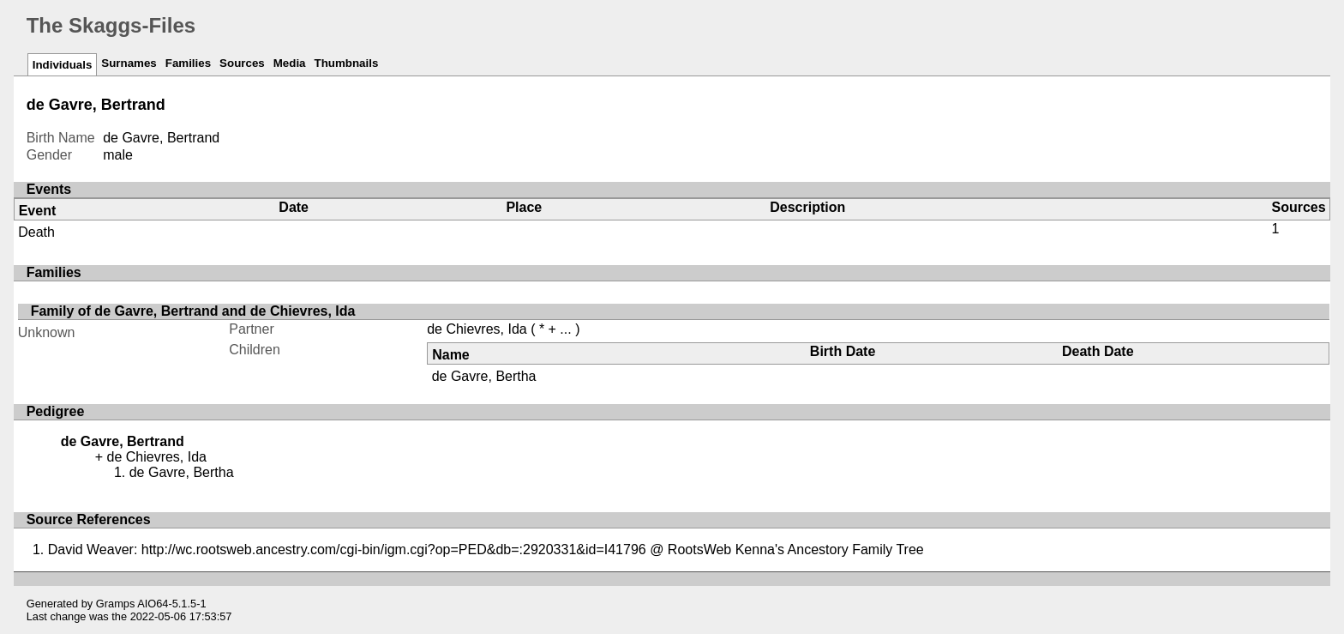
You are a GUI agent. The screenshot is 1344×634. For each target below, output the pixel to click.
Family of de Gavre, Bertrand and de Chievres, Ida (193, 311)
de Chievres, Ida (477, 329)
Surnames (128, 63)
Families (188, 63)
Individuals (63, 64)
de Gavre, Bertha (484, 376)
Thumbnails (347, 63)
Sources (242, 63)
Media (289, 63)
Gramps (115, 603)
